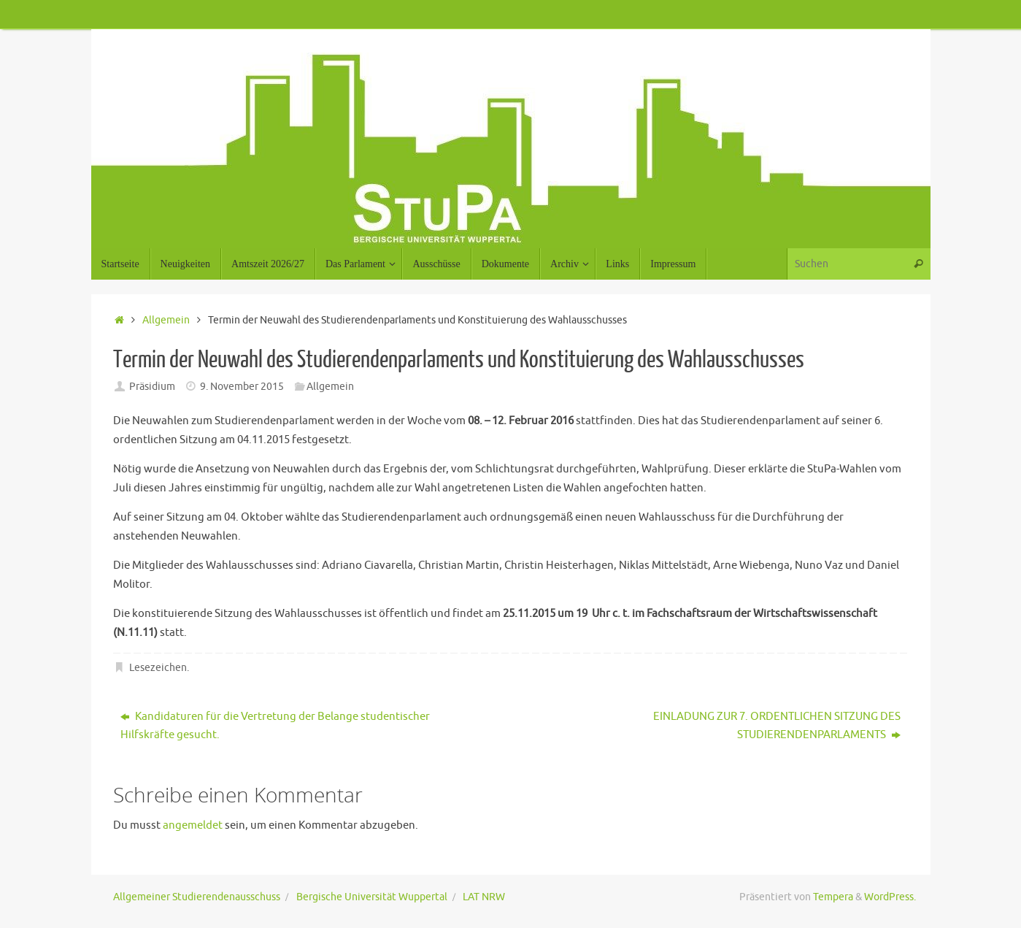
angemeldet (193, 825)
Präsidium (152, 386)
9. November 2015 (242, 386)
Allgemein (166, 320)
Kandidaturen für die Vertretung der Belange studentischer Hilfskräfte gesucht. (275, 726)
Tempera (833, 897)
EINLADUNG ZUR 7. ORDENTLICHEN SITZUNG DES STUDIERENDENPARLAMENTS (777, 726)
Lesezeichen (158, 668)
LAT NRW (484, 897)
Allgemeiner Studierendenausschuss (196, 897)
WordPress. (890, 897)
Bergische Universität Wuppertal (371, 897)
